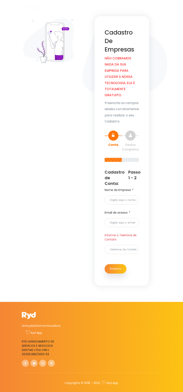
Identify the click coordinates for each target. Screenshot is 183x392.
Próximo (115, 269)
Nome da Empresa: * (119, 190)
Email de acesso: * (117, 213)
